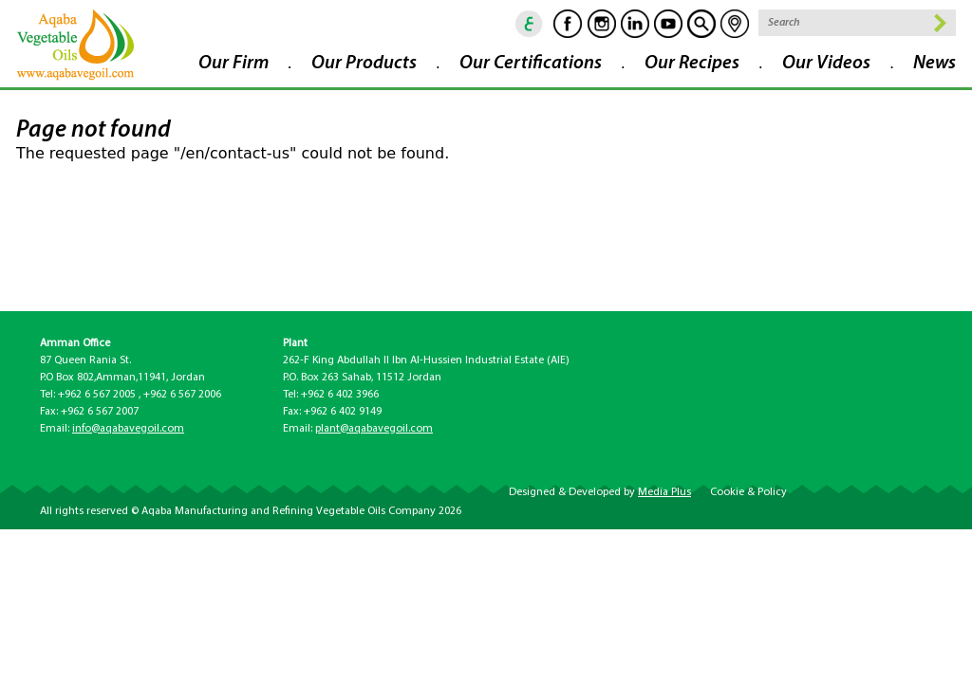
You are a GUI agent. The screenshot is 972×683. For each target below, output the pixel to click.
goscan (701, 23)
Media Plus (664, 492)
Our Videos (826, 63)
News (934, 63)
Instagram (602, 23)
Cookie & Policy (748, 492)
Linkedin (635, 23)
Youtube (668, 23)
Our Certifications (530, 63)
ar (529, 23)
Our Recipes (692, 63)
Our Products (364, 63)
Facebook (567, 23)
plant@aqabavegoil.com (374, 428)
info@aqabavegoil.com (128, 428)
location (734, 23)
